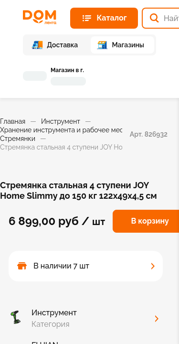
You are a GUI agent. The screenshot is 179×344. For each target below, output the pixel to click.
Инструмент (60, 121)
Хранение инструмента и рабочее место (65, 130)
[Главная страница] (43, 17)
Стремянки (17, 138)
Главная (12, 121)
